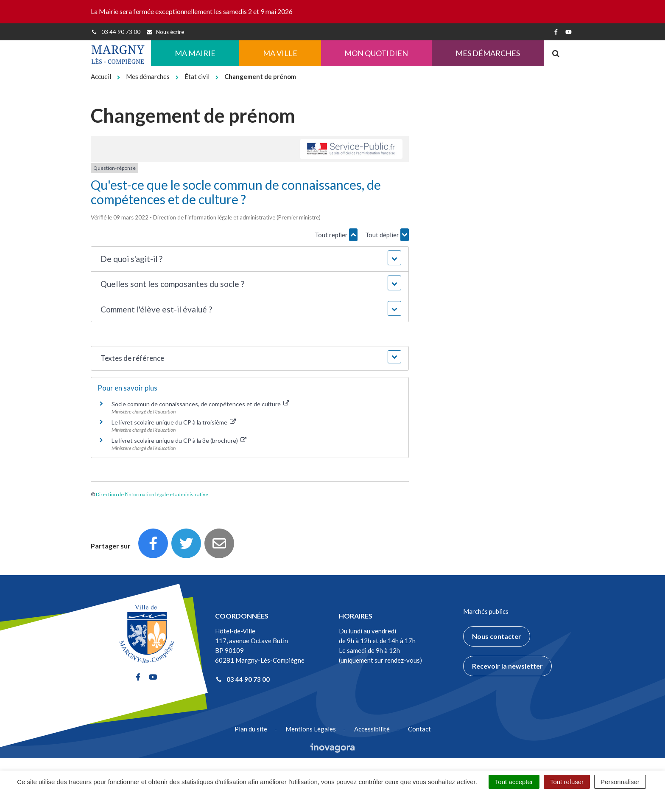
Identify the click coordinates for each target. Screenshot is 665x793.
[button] (249, 259)
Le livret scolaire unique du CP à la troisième (174, 422)
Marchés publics (486, 611)
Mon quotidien (376, 53)
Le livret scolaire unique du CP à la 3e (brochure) (179, 440)
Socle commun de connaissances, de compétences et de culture (200, 404)
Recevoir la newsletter (507, 666)
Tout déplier (387, 234)
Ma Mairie (195, 53)
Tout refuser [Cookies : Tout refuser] (567, 781)
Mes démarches (487, 53)
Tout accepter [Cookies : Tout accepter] (514, 781)
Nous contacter (496, 636)
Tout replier (336, 234)
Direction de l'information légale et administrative (152, 494)
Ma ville (280, 53)
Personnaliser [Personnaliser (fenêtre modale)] (620, 781)
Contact (419, 729)
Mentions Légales (310, 729)
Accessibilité (372, 729)
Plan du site (251, 729)
